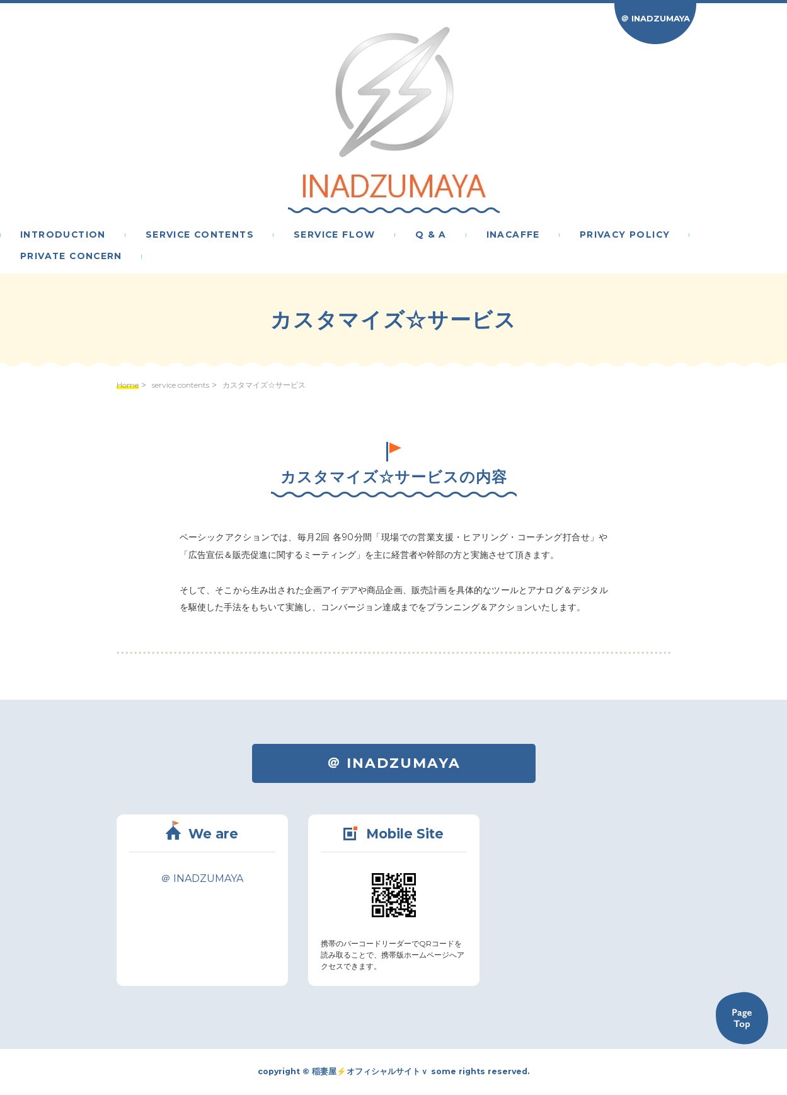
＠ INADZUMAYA (655, 18)
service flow (335, 235)
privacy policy (625, 235)
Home (128, 385)
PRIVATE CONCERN (71, 256)
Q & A (431, 235)
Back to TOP (741, 1018)
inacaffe (513, 235)
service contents (200, 235)
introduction (63, 235)
